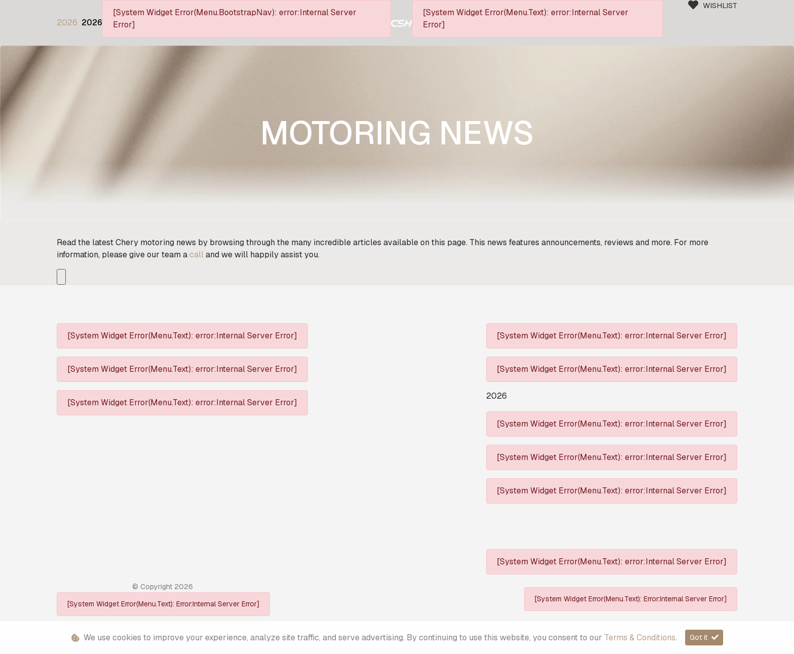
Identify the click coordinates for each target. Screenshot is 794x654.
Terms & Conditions (640, 637)
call (197, 254)
